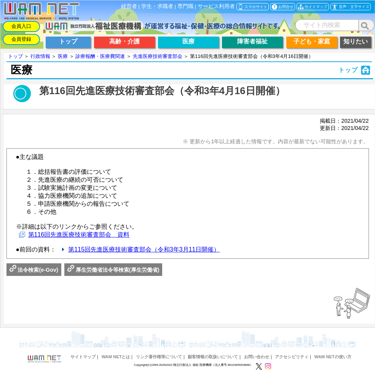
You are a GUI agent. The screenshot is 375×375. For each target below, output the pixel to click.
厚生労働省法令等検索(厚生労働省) (113, 270)
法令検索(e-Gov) (34, 270)
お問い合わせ (256, 356)
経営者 (129, 6)
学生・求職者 (157, 6)
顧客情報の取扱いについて (213, 356)
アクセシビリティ (291, 356)
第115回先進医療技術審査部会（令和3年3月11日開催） (144, 249)
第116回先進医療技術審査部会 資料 (79, 234)
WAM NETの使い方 (332, 356)
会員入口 (21, 26)
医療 (63, 56)
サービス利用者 (216, 6)
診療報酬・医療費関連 (100, 56)
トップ (15, 56)
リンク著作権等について (159, 356)
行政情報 (40, 56)
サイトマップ (83, 356)
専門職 (185, 6)
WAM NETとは (116, 356)
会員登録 (21, 39)
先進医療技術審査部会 (157, 56)
